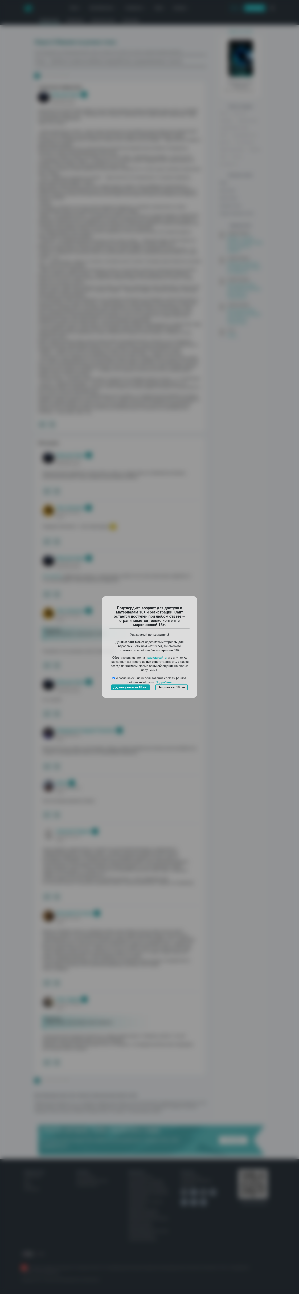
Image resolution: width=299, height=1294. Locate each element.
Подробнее (163, 682)
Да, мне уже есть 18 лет (130, 687)
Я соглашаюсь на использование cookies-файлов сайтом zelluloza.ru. (149, 680)
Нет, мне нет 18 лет (171, 687)
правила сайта (156, 657)
